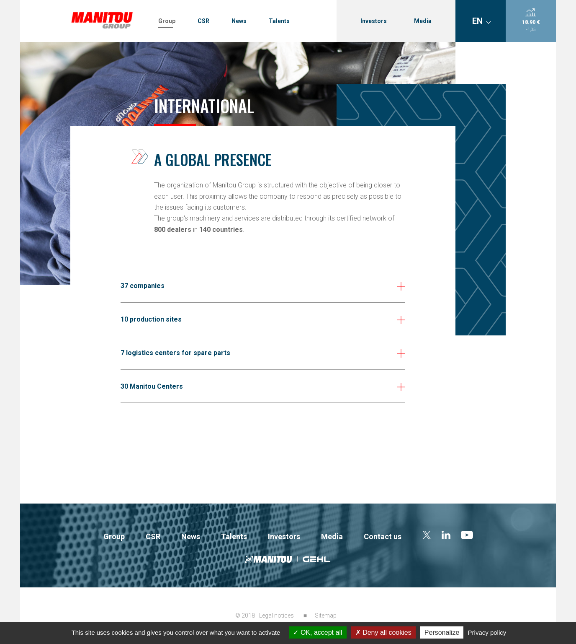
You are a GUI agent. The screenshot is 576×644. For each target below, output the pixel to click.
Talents (279, 21)
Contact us (382, 536)
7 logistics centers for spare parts (175, 353)
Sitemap (326, 615)
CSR (203, 21)
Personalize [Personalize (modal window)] (442, 632)
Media (423, 21)
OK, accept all (317, 632)
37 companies (143, 286)
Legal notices (276, 615)
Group (166, 21)
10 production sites (151, 319)
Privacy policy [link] (487, 632)
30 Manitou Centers (152, 386)
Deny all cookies (383, 632)
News (239, 21)
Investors (373, 21)
